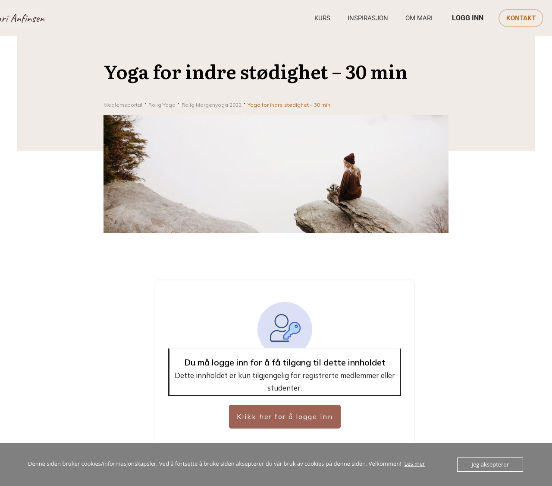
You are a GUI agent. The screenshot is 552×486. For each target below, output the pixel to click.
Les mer (414, 463)
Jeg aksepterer (490, 464)
